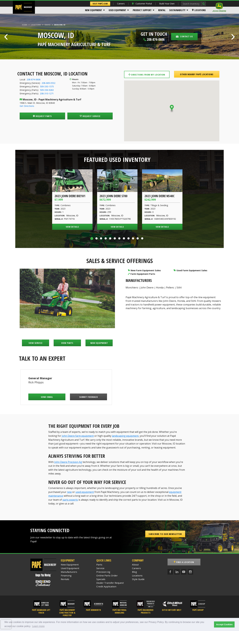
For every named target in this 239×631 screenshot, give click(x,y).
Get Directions (27, 106)
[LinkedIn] (177, 572)
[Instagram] (190, 572)
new (69, 492)
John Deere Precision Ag (68, 462)
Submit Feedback (88, 396)
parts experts (70, 499)
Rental (162, 10)
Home (24, 25)
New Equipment (93, 10)
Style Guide (138, 579)
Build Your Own (167, 3)
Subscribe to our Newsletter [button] (165, 533)
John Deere (147, 287)
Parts (99, 564)
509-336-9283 (47, 90)
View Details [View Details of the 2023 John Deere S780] (117, 226)
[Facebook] (170, 572)
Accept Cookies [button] (224, 624)
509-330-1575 (47, 86)
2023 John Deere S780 (113, 196)
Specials (100, 579)
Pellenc (170, 287)
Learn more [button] (38, 626)
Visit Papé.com (100, 3)
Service (100, 568)
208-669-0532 (48, 83)
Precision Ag (103, 571)
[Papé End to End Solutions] (43, 583)
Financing (66, 575)
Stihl (179, 287)
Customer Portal (142, 3)
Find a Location (184, 562)
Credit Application (106, 586)
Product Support (142, 10)
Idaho (47, 25)
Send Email (47, 396)
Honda (160, 287)
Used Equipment (117, 10)
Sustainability (177, 10)
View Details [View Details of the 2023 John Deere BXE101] (72, 226)
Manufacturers (69, 571)
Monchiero (132, 287)
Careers (121, 3)
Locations (199, 10)
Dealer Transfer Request (110, 582)
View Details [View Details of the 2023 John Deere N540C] (162, 226)
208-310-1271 (47, 93)
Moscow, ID (72, 215)
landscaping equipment (125, 436)
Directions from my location (146, 74)
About (135, 564)
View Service (35, 342)
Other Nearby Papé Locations (196, 74)
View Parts (67, 342)
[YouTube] (183, 572)
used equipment (84, 492)
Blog (134, 571)
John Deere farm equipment (78, 436)
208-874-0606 (33, 79)
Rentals (65, 579)
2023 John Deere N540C (159, 196)
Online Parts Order (107, 575)
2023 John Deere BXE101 (70, 196)
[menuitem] (95, 10)
